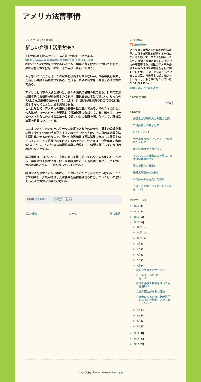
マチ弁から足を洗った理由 (148, 179)
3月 (139, 315)
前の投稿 (115, 213)
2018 (137, 206)
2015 (137, 222)
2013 (137, 338)
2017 (137, 211)
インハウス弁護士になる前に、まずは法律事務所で (152, 158)
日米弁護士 (139, 45)
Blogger (119, 372)
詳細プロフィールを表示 (144, 88)
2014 (137, 333)
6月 (139, 260)
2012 (137, 344)
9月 (139, 243)
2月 (139, 321)
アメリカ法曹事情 (51, 16)
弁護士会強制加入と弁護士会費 (151, 118)
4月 (139, 310)
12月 (139, 227)
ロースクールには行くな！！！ (149, 277)
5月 (139, 265)
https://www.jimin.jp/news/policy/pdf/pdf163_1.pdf (59, 60)
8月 (139, 249)
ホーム (73, 213)
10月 (139, 238)
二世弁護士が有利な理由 (150, 291)
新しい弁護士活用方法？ (147, 149)
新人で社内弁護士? (144, 165)
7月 (139, 254)
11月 (139, 232)
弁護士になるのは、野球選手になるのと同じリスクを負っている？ (153, 300)
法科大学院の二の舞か (146, 172)
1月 (139, 326)
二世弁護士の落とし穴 (146, 125)
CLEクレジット (141, 132)
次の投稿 (31, 213)
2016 (137, 217)
